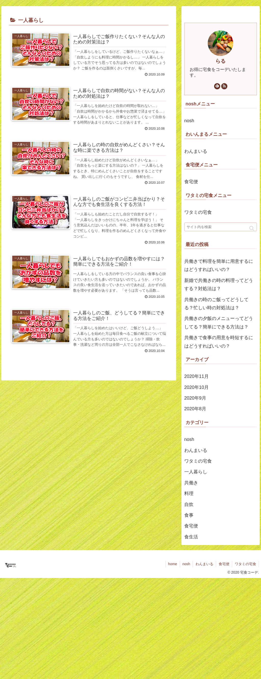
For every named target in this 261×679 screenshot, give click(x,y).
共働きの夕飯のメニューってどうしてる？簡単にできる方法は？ (218, 322)
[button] (251, 228)
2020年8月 (195, 408)
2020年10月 (196, 387)
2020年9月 (195, 398)
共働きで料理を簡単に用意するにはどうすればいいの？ (218, 265)
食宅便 (191, 181)
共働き (191, 482)
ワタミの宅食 (198, 212)
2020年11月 (196, 376)
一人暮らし (195, 471)
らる (220, 61)
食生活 (191, 536)
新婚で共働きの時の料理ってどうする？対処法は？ (218, 284)
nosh (189, 120)
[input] (220, 227)
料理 (188, 493)
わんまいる (195, 151)
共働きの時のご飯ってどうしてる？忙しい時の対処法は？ (216, 303)
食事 (188, 515)
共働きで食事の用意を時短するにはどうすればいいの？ (218, 341)
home (172, 564)
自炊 (188, 504)
